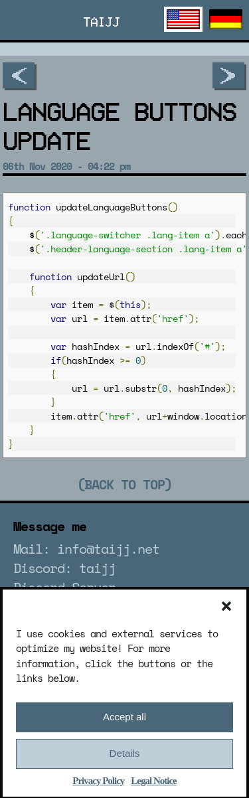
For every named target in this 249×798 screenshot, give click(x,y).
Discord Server (64, 587)
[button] (226, 612)
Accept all (124, 724)
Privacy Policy (98, 787)
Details (125, 760)
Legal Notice (153, 787)
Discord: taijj (64, 568)
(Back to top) (124, 484)
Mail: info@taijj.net (86, 548)
